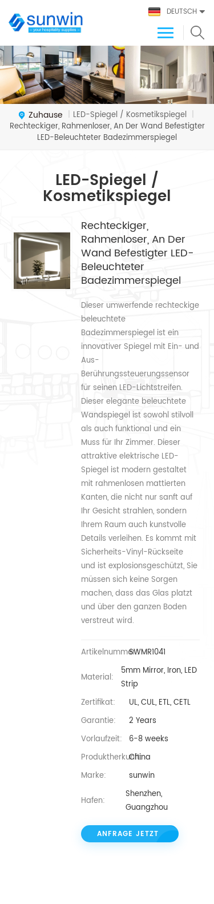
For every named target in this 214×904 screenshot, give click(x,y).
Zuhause (40, 115)
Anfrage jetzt (128, 834)
